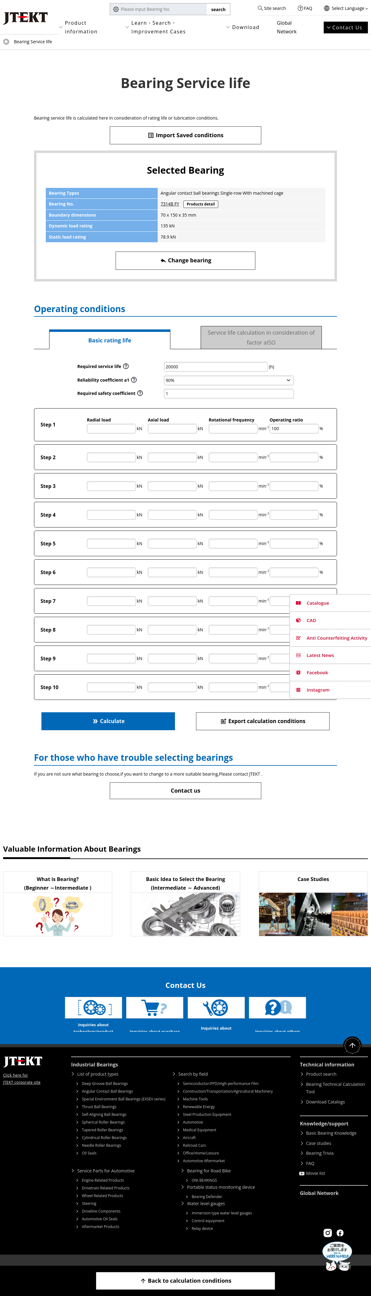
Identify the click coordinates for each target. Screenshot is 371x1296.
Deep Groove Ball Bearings (105, 1092)
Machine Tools (195, 1108)
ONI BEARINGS (204, 1189)
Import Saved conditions (185, 135)
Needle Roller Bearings (101, 1154)
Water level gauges (206, 1213)
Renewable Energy (199, 1116)
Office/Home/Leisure (201, 1162)
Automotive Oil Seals (99, 1228)
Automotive (193, 1131)
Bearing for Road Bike (209, 1180)
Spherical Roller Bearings (103, 1131)
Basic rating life (109, 340)
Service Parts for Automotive (105, 1180)
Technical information (327, 1073)
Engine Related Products (103, 1189)
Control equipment (208, 1230)
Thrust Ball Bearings (99, 1116)
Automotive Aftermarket (204, 1170)
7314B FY (170, 204)
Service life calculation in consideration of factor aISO (261, 337)
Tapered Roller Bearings (102, 1139)
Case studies (318, 1152)
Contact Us (347, 27)
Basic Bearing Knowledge (331, 1142)
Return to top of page (352, 1055)
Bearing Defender (207, 1206)
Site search (275, 8)
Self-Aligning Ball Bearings (104, 1123)
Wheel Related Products (102, 1205)
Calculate (108, 721)
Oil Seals (89, 1162)
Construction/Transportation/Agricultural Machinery (228, 1100)
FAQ (308, 8)
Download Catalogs (325, 1111)
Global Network (287, 27)
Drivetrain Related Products (106, 1197)
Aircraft (189, 1147)
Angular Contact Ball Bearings (107, 1100)
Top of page (6, 42)
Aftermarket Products (100, 1236)
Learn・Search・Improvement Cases (158, 27)
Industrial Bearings (94, 1073)
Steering (89, 1212)
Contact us (185, 790)
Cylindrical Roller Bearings (104, 1147)
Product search (321, 1083)
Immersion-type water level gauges (222, 1222)
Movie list (315, 1182)
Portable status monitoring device (221, 1196)
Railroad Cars (194, 1154)
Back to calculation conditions (186, 1281)
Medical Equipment (199, 1139)
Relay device (202, 1237)
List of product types (97, 1083)
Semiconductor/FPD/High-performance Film (220, 1092)
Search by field (193, 1083)
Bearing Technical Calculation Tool (335, 1097)
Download (246, 27)
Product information (81, 27)
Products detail (201, 204)
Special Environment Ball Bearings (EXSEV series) (123, 1108)
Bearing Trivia (320, 1162)
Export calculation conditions (263, 721)
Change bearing (185, 260)
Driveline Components (101, 1220)
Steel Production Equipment (207, 1123)
